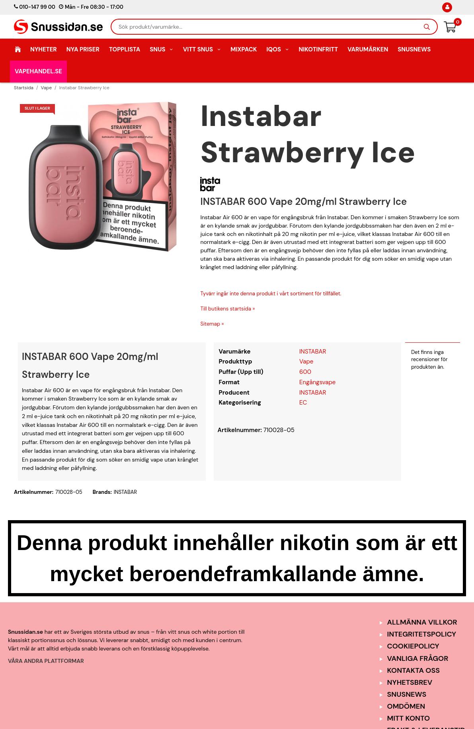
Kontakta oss (413, 670)
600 (305, 372)
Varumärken (367, 49)
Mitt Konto (408, 718)
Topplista (124, 49)
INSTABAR (312, 352)
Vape (306, 361)
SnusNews (414, 49)
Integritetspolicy (421, 634)
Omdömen (406, 706)
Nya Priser (82, 49)
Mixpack (243, 49)
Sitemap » (212, 323)
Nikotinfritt (318, 49)
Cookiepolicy (413, 646)
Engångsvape (317, 382)
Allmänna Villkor (422, 622)
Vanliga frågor (418, 658)
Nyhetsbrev (410, 682)
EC (303, 403)
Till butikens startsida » (227, 308)
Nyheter (43, 49)
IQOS (277, 49)
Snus (162, 49)
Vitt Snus (202, 49)
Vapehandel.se (38, 71)
